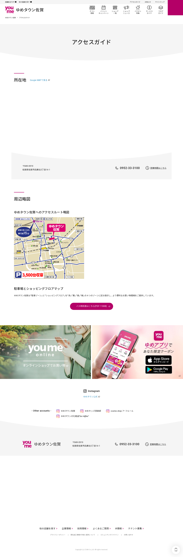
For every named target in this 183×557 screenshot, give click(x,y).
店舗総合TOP (9, 2)
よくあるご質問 (101, 528)
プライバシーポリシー (57, 535)
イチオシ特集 (138, 9)
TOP (176, 550)
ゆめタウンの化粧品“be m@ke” (75, 416)
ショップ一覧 (115, 9)
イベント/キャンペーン (103, 9)
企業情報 (66, 528)
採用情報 (81, 528)
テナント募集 (135, 528)
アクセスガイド (135, 2)
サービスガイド (149, 9)
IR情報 (118, 528)
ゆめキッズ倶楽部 (93, 411)
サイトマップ (159, 2)
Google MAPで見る (38, 80)
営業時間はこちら (158, 168)
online (175, 7)
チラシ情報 (92, 9)
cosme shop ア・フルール (122, 411)
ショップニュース (126, 9)
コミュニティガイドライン (109, 535)
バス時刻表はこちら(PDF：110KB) (91, 306)
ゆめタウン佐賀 (10, 18)
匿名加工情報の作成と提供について (83, 535)
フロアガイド (160, 9)
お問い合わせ (128, 535)
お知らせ (148, 2)
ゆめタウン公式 (90, 396)
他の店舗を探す (24, 2)
